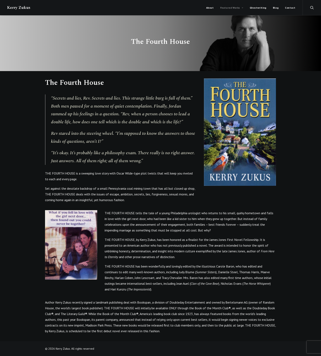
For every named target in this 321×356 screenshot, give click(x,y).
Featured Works (231, 7)
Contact (290, 7)
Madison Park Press (98, 325)
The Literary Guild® (74, 314)
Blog (275, 7)
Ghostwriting (258, 7)
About (210, 7)
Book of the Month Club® (213, 308)
